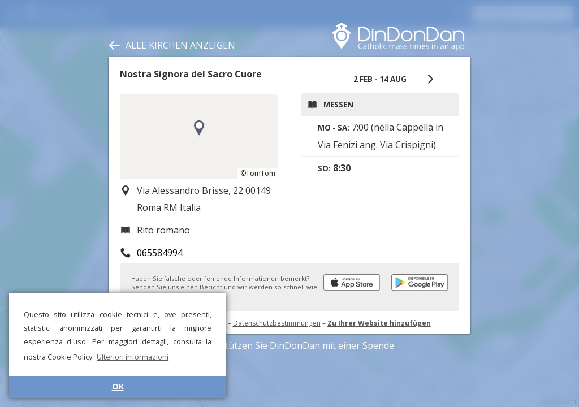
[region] (199, 136)
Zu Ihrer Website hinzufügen (379, 323)
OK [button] (118, 386)
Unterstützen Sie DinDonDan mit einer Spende (289, 345)
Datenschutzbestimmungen (277, 323)
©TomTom (257, 173)
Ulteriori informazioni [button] (132, 357)
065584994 (160, 252)
